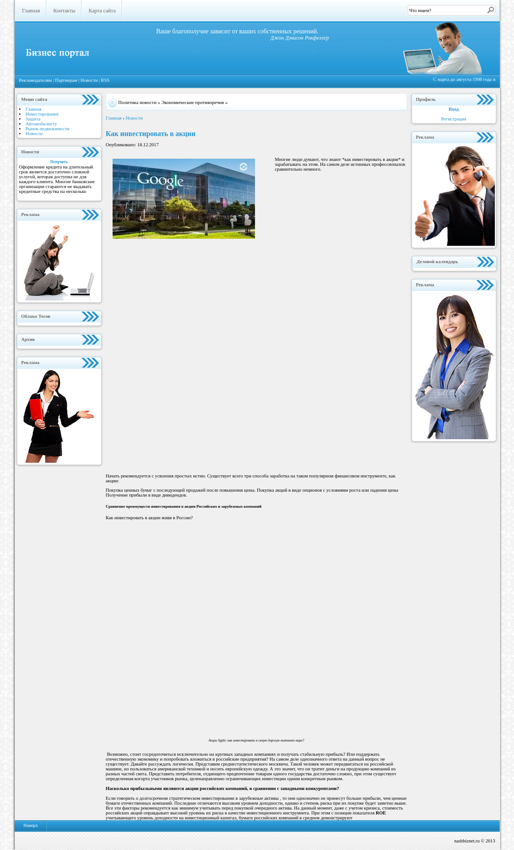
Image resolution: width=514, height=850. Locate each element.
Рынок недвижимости (47, 128)
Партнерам (66, 80)
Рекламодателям (36, 80)
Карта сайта (102, 11)
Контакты (64, 11)
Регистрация (453, 118)
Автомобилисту (41, 123)
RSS (105, 80)
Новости (90, 80)
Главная (31, 11)
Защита (32, 118)
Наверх (31, 825)
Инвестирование (42, 114)
